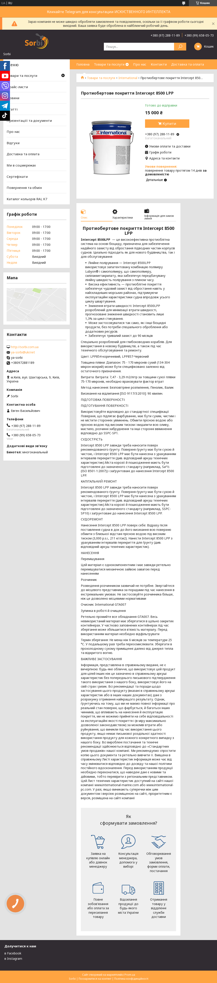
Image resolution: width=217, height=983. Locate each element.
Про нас (139, 64)
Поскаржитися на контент (95, 979)
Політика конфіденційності (131, 979)
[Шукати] (180, 46)
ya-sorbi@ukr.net (23, 352)
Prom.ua (129, 975)
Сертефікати (17, 176)
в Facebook (12, 953)
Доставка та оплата (187, 64)
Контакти (159, 64)
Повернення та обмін (24, 187)
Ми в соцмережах (21, 165)
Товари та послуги (109, 64)
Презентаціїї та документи (29, 120)
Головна (82, 64)
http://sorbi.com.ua (25, 347)
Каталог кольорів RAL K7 (27, 199)
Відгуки (13, 143)
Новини (13, 98)
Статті (12, 109)
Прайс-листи (17, 87)
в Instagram (13, 958)
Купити (169, 123)
